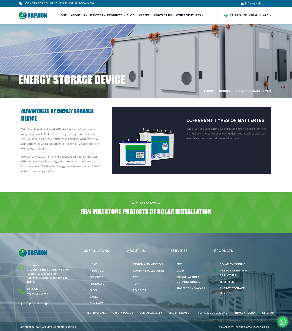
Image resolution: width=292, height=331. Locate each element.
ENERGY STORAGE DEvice (232, 291)
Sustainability (151, 312)
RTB (135, 277)
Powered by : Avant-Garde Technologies (244, 326)
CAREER (144, 15)
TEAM (137, 283)
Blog (130, 15)
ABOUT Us (96, 270)
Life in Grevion (180, 312)
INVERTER (227, 282)
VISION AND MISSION (148, 264)
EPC (179, 264)
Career (95, 296)
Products (114, 15)
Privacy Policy (245, 312)
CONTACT (96, 303)
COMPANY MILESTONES (149, 270)
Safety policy (123, 312)
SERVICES (96, 277)
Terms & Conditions (212, 312)
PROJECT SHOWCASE (191, 288)
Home (63, 15)
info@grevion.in (255, 3)
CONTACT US (163, 15)
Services (96, 15)
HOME (93, 264)
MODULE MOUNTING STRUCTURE (233, 273)
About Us (78, 15)
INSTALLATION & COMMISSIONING (188, 279)
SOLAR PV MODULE (232, 264)
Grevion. (47, 326)
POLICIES (139, 290)
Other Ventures (188, 15)
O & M (180, 270)
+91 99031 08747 (37, 293)
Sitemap (268, 312)
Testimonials (96, 312)
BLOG (93, 290)
